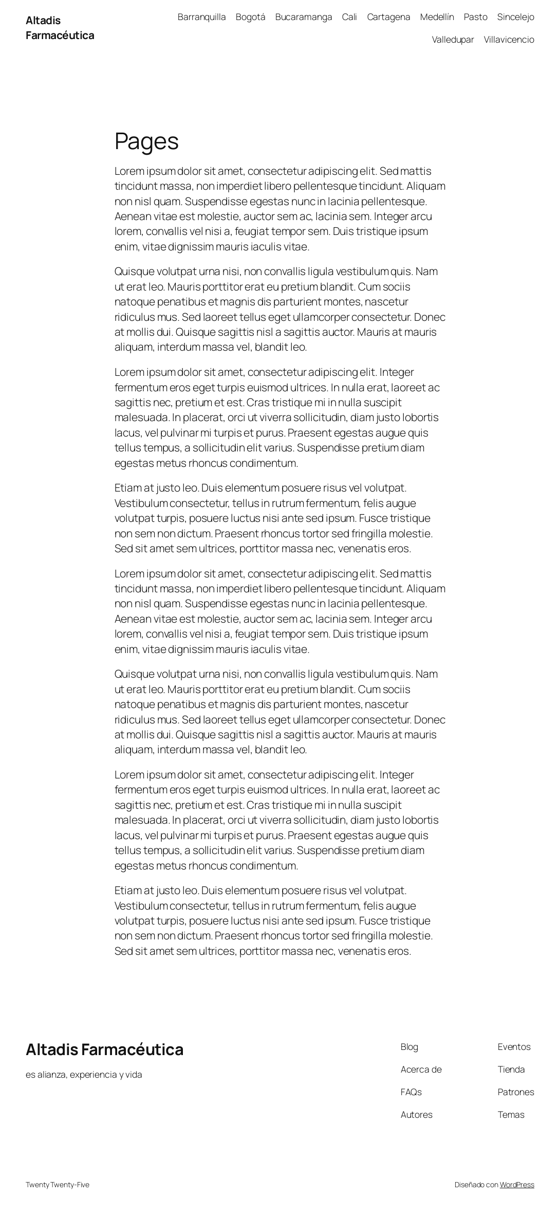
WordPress (517, 1184)
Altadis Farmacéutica (60, 27)
